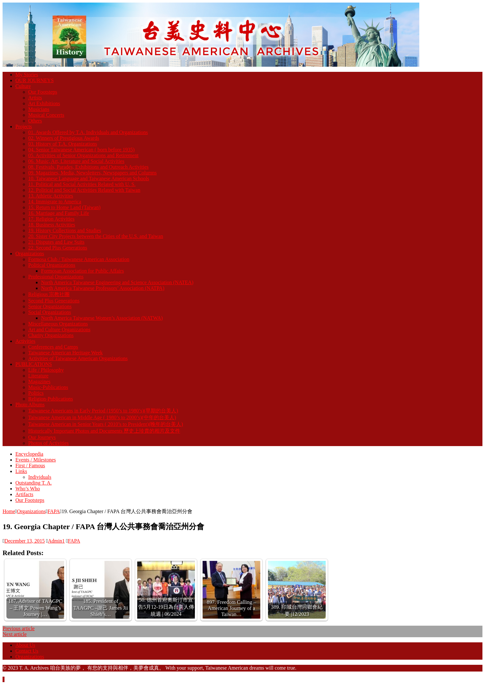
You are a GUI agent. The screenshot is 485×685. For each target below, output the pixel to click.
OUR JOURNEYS (34, 80)
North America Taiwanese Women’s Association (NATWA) (102, 318)
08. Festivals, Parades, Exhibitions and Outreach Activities (88, 167)
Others (35, 120)
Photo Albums (30, 404)
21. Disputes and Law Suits (56, 242)
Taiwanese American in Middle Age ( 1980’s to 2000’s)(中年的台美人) (102, 417)
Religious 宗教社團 (49, 294)
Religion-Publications (50, 399)
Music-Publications (48, 387)
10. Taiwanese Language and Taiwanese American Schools (88, 178)
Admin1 (56, 541)
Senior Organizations (49, 306)
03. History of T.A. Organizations (62, 144)
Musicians (38, 109)
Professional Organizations (56, 276)
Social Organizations (49, 312)
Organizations (29, 253)
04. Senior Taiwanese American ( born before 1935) (81, 149)
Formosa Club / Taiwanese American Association (78, 259)
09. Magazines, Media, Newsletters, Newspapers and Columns (92, 172)
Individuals (39, 477)
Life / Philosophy (46, 370)
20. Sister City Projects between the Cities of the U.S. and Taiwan (95, 236)
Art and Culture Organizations (59, 329)
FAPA (74, 541)
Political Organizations (51, 265)
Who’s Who (27, 488)
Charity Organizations (50, 335)
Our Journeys (42, 437)
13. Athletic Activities (50, 196)
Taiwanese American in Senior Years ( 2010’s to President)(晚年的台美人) (105, 424)
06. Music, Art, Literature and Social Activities (76, 161)
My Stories (26, 74)
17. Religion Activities (51, 219)
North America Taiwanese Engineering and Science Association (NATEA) (117, 282)
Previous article (19, 628)
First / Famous (30, 465)
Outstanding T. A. (33, 483)
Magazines (39, 381)
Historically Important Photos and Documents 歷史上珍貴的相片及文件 (104, 431)
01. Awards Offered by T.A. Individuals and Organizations (88, 132)
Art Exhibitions (44, 103)
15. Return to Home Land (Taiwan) (64, 207)
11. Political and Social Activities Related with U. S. (82, 184)
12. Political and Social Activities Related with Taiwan (84, 190)
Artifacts (24, 494)
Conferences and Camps (53, 347)
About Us (25, 645)
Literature (38, 375)
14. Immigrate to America (54, 201)
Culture (23, 86)
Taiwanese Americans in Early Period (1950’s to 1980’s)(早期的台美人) (103, 410)
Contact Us (26, 651)
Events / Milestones (35, 459)
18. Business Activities (51, 224)
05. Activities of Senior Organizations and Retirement (83, 155)
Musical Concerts (46, 115)
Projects (23, 126)
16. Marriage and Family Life (58, 213)
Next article (15, 634)
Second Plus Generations (53, 300)
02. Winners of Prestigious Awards (63, 138)
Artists (35, 97)
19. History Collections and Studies (64, 230)
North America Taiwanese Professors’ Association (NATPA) (102, 288)
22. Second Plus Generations (57, 247)
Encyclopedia (29, 454)
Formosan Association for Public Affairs (82, 271)
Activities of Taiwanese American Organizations (78, 358)
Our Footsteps (42, 92)
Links (21, 471)
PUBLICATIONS (33, 364)
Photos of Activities (48, 443)
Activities (25, 341)
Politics (36, 393)
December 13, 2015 (24, 541)
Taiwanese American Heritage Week (65, 352)
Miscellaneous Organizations (58, 323)
